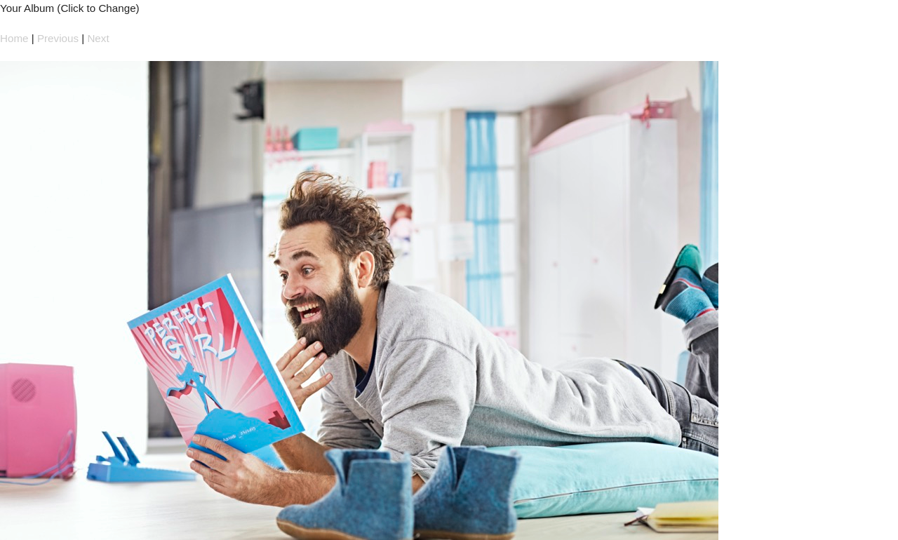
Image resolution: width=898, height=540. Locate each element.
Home (14, 38)
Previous (58, 38)
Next (98, 38)
